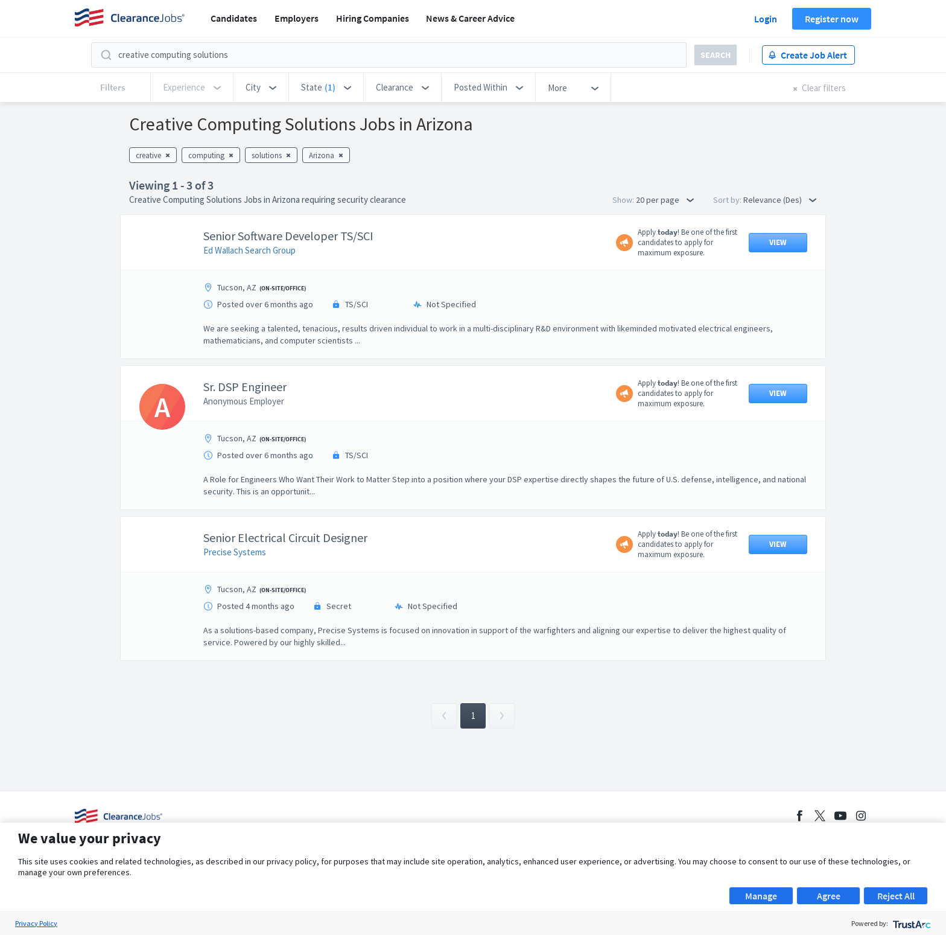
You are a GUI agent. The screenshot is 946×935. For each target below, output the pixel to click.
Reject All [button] (896, 896)
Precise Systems (234, 552)
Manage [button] (761, 896)
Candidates (234, 18)
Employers (297, 18)
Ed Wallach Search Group (249, 250)
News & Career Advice (470, 18)
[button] (260, 87)
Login (765, 19)
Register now (832, 19)
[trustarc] (910, 923)
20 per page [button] (665, 200)
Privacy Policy (36, 923)
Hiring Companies (372, 18)
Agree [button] (828, 896)
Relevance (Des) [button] (779, 200)
